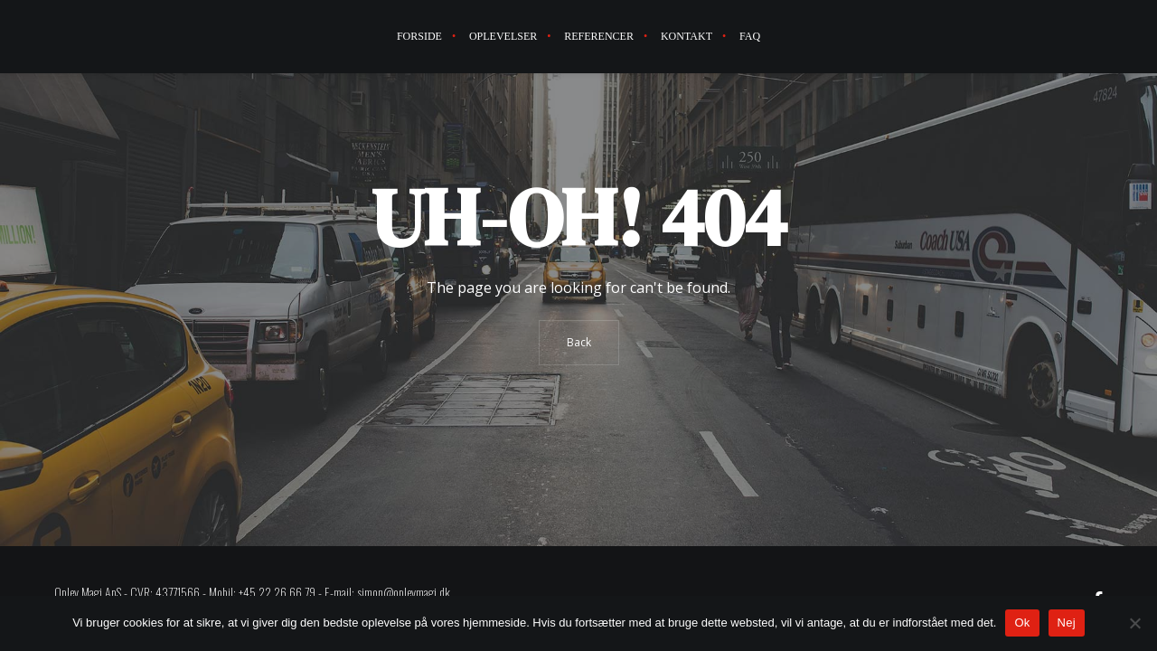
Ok (1022, 622)
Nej (1067, 622)
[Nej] (1134, 623)
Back (579, 342)
